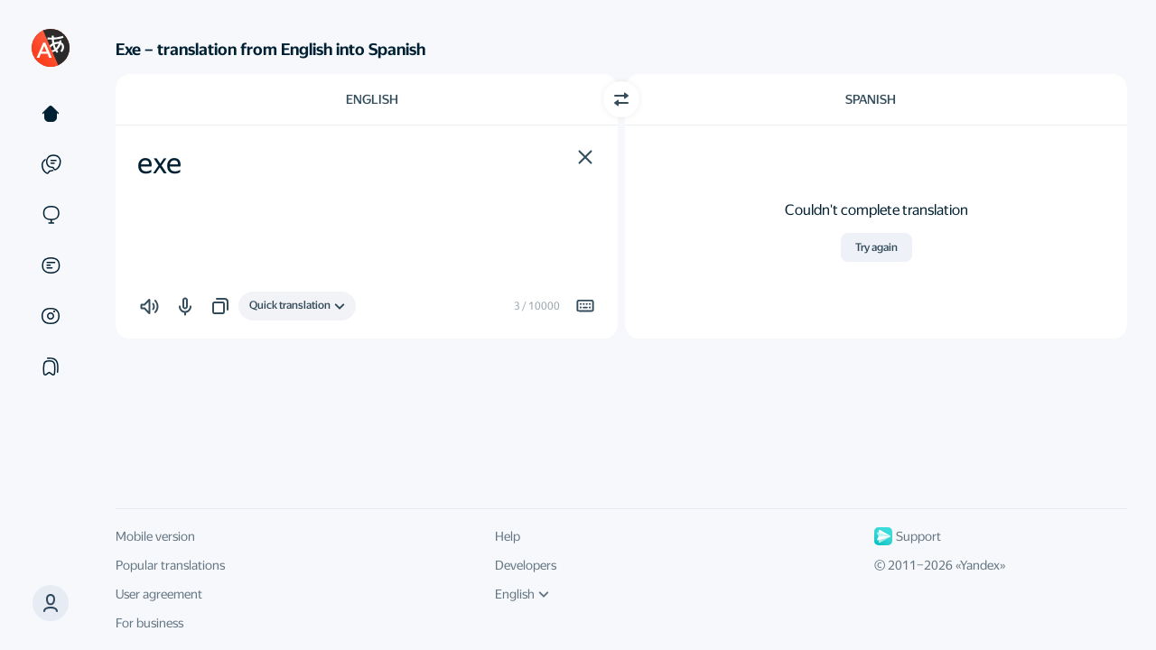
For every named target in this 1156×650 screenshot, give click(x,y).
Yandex (980, 565)
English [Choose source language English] (372, 99)
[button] (585, 157)
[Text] (51, 114)
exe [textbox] (159, 163)
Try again (876, 247)
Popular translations (170, 565)
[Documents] (51, 265)
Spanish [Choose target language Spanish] (870, 99)
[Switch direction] (621, 99)
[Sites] (51, 215)
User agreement (159, 594)
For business (149, 623)
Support (907, 536)
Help (507, 536)
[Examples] (51, 164)
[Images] (51, 316)
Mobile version (155, 536)
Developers (525, 565)
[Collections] (51, 366)
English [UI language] (522, 594)
